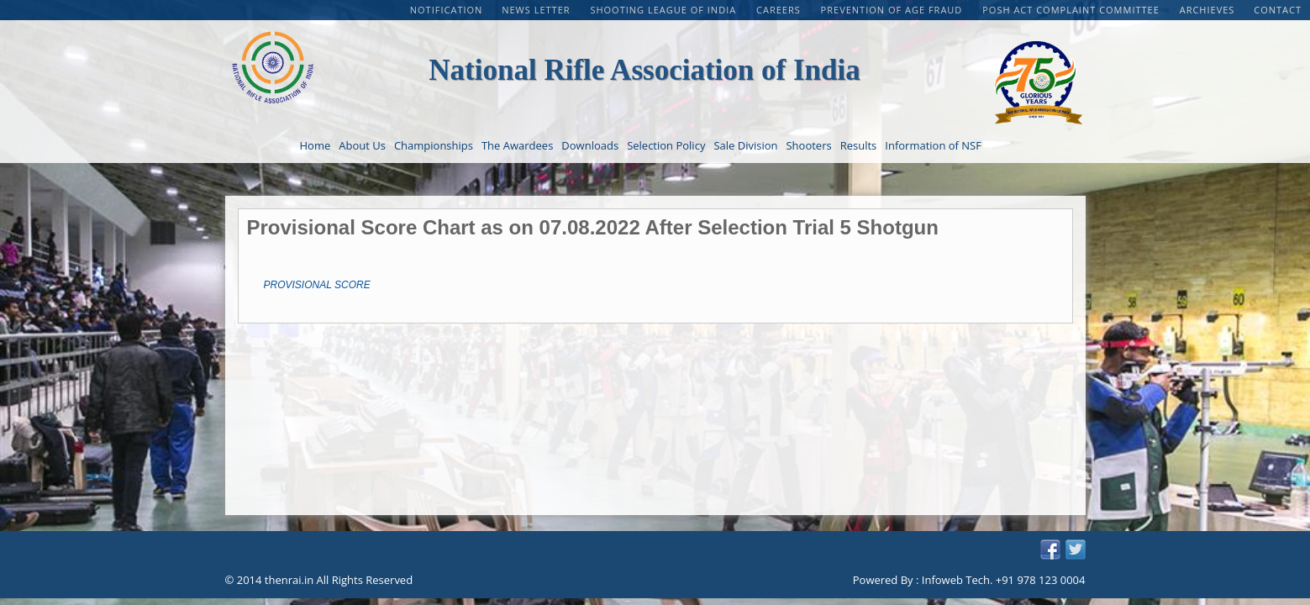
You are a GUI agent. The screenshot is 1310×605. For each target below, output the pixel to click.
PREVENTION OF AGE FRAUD (893, 9)
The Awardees (517, 145)
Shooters (808, 145)
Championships (433, 145)
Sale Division (745, 145)
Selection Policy (666, 145)
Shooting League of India (664, 9)
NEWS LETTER (537, 9)
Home (315, 145)
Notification (446, 9)
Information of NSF (933, 145)
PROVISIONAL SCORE (317, 285)
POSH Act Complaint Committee (1072, 9)
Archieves (1207, 9)
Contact (1278, 9)
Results (858, 145)
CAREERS (780, 9)
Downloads (589, 145)
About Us (362, 145)
